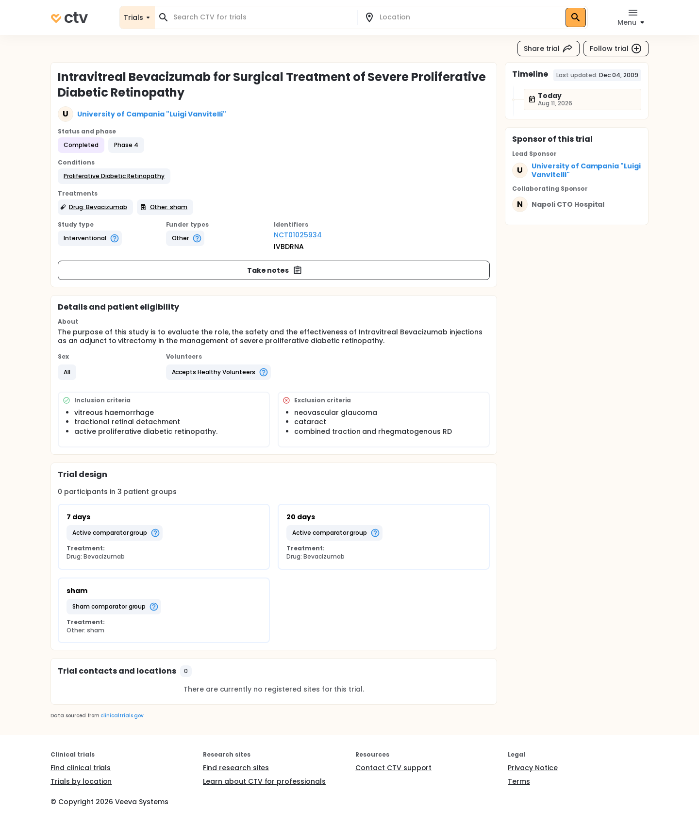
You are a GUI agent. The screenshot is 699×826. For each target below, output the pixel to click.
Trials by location (81, 781)
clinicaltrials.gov (121, 715)
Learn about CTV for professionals (264, 781)
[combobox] (261, 17)
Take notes (275, 270)
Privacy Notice (533, 767)
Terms (519, 781)
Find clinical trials (80, 767)
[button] (114, 176)
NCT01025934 (298, 235)
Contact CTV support (393, 767)
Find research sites (236, 767)
